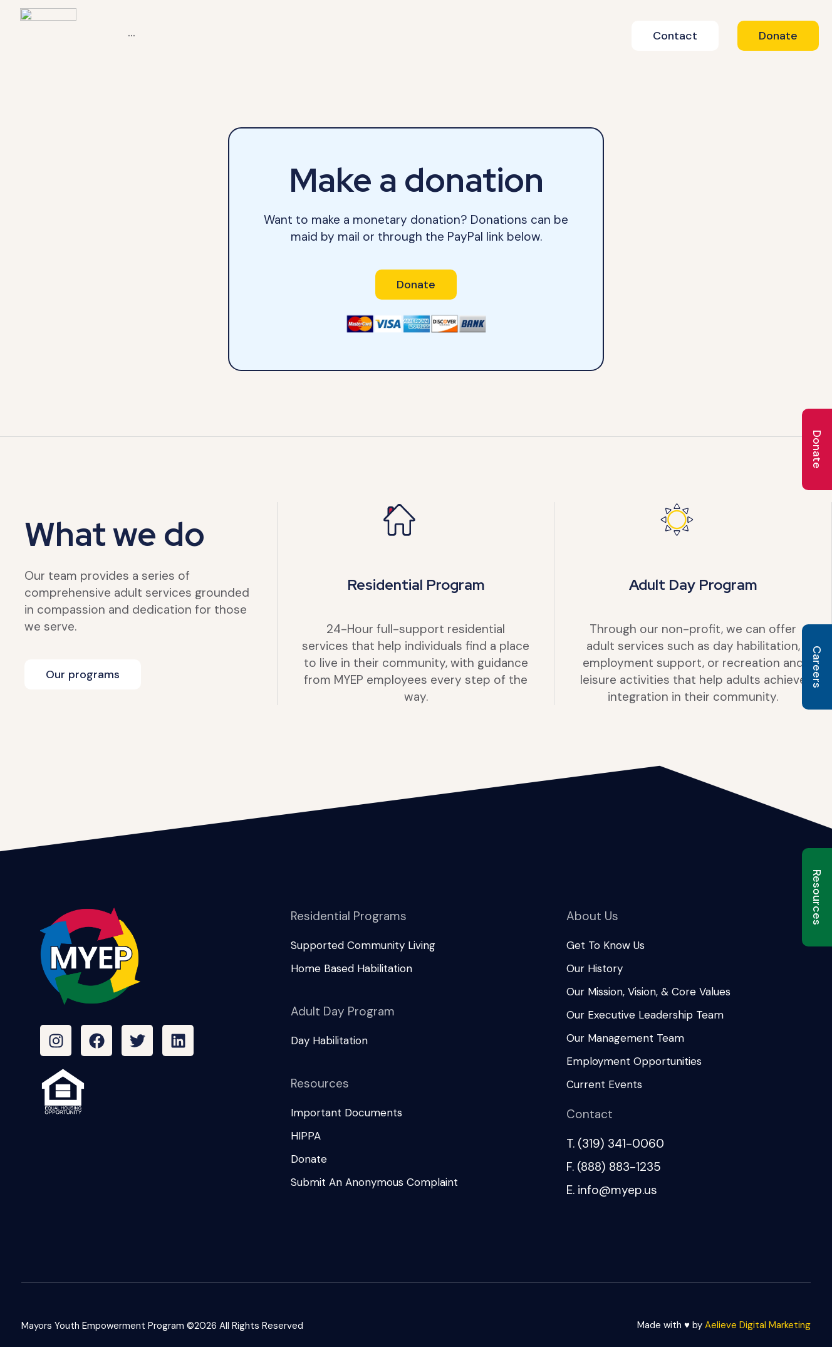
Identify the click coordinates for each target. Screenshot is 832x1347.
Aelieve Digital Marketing (758, 1325)
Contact (589, 1114)
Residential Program (416, 584)
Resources (320, 1083)
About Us (592, 916)
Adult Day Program (693, 584)
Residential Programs (349, 916)
